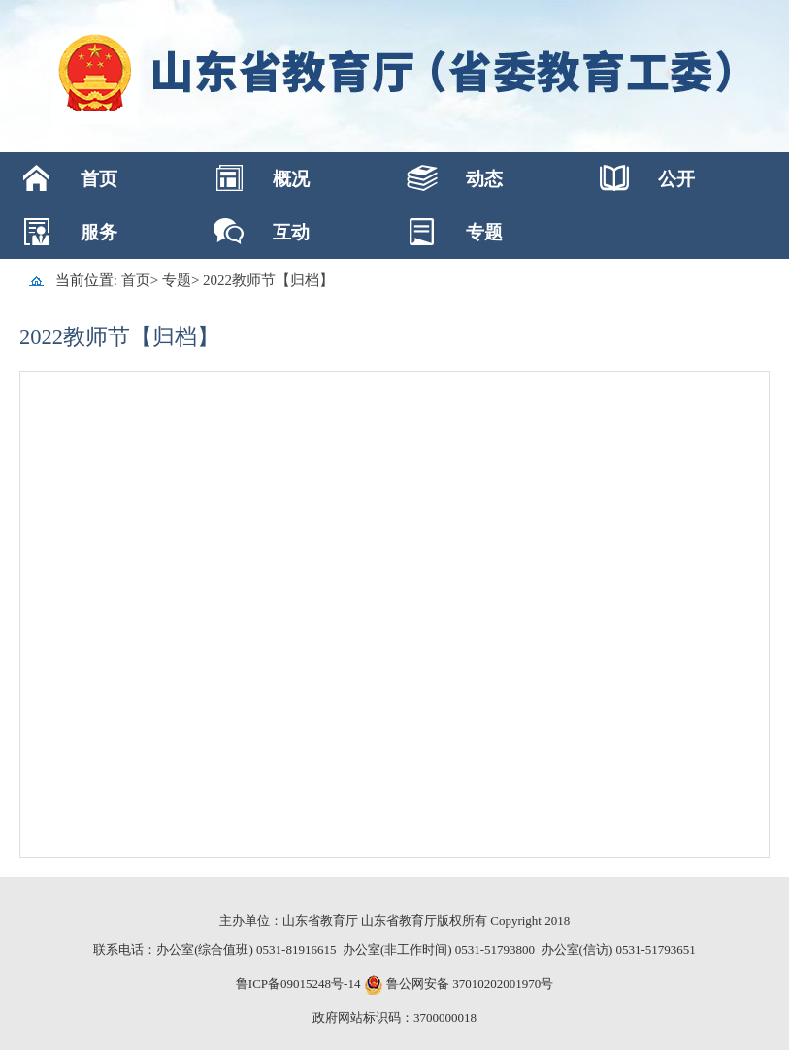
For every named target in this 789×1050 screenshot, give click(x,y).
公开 (676, 179)
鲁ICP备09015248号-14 (298, 983)
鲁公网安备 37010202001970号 (468, 983)
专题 (484, 232)
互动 (291, 232)
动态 (484, 179)
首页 (99, 179)
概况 (291, 179)
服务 (99, 232)
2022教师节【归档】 (268, 280)
